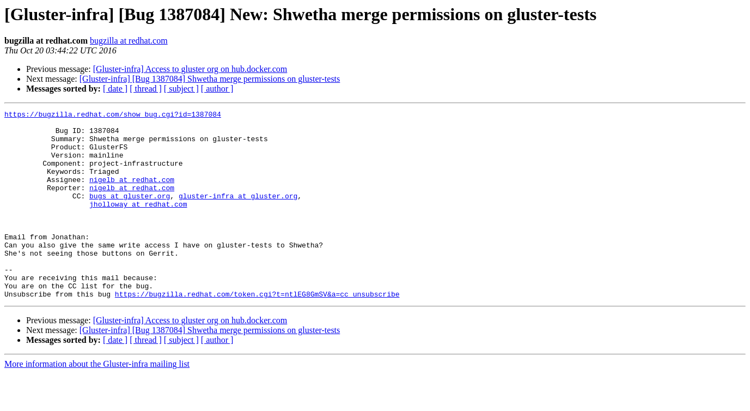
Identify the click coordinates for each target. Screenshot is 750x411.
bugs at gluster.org (129, 214)
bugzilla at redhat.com (129, 40)
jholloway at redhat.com (138, 223)
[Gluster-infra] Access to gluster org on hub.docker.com (190, 69)
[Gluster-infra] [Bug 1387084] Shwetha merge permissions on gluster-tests (210, 78)
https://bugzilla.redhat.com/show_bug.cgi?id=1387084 (112, 115)
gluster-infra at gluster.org (238, 214)
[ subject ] (181, 88)
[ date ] (115, 88)
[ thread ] (146, 88)
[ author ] (217, 88)
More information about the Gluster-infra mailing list (97, 401)
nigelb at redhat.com (131, 194)
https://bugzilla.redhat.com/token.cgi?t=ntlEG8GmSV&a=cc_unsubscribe (257, 331)
